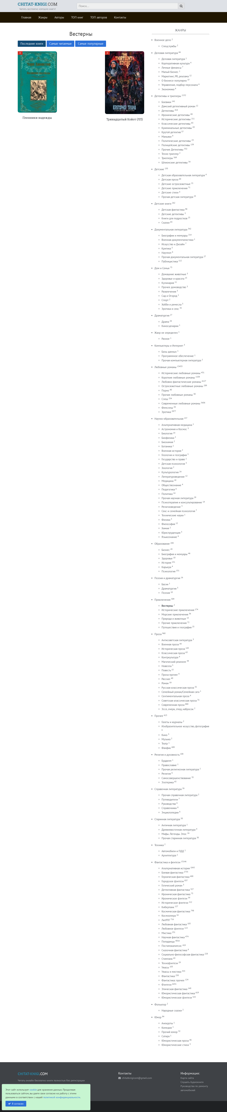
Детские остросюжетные (176, 184)
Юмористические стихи (175, 1045)
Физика (166, 519)
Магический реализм (174, 661)
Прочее (158, 716)
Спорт (165, 300)
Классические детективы (176, 123)
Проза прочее (170, 674)
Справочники (169, 808)
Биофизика (168, 438)
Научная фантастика (173, 937)
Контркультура (170, 657)
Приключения (162, 599)
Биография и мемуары (174, 554)
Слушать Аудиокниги (192, 1082)
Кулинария (168, 283)
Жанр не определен (166, 332)
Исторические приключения (178, 610)
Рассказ (166, 679)
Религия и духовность (166, 754)
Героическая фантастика (175, 877)
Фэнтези (166, 984)
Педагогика (168, 489)
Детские (159, 169)
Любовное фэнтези (173, 928)
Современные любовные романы (181, 403)
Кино (164, 735)
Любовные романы (165, 367)
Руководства (169, 803)
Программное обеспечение (178, 356)
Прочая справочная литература (179, 795)
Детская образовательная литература (183, 175)
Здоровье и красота (173, 278)
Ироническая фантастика (176, 894)
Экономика (168, 89)
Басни (165, 584)
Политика (167, 494)
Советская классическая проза (179, 700)
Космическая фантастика (176, 911)
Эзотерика (168, 782)
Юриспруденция (171, 532)
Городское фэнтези (173, 881)
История (166, 562)
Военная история (171, 450)
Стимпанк (167, 958)
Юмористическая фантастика (178, 993)
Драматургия (161, 315)
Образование (162, 543)
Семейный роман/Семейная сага (180, 692)
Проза (158, 634)
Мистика (166, 933)
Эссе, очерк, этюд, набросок (177, 709)
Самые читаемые (60, 44)
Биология (167, 433)
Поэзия (166, 592)
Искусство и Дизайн (173, 244)
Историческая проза (173, 648)
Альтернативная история (176, 868)
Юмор (157, 1017)
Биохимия (167, 442)
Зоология (167, 468)
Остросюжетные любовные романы (182, 386)
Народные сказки (172, 1010)
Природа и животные (174, 618)
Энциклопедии (170, 812)
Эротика (166, 412)
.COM (37, 4)
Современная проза (173, 705)
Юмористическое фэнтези (177, 997)
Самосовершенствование (176, 778)
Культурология (170, 472)
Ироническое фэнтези (174, 898)
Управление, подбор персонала (180, 85)
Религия (166, 773)
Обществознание (171, 485)
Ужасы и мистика (171, 971)
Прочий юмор (170, 1032)
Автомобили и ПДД (173, 851)
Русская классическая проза (178, 687)
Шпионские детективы (175, 162)
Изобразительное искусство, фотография (185, 726)
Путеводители (170, 799)
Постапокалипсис (172, 945)
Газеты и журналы (172, 722)
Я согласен (18, 1103)
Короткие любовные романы (178, 377)
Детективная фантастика (176, 889)
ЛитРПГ (166, 920)
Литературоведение (173, 476)
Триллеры (167, 158)
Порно (165, 390)
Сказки (166, 222)
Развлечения (169, 291)
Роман (165, 683)
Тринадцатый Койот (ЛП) (124, 119)
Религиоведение (171, 506)
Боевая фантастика (172, 872)
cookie (33, 1089)
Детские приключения (174, 188)
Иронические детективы (176, 115)
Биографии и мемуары (175, 235)
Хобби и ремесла (171, 304)
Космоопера (169, 915)
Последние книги (31, 44)
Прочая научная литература (177, 498)
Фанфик (166, 748)
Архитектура (169, 855)
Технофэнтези (170, 963)
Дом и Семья (161, 268)
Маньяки (166, 136)
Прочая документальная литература (182, 257)
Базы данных (169, 351)
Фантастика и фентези (167, 862)
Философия (168, 524)
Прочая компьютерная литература (181, 360)
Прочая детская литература (177, 197)
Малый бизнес (170, 72)
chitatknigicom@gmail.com (137, 1078)
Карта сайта (187, 1078)
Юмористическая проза (175, 1040)
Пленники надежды (37, 117)
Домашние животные (174, 274)
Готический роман (172, 885)
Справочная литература (168, 789)
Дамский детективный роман (178, 106)
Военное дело (162, 40)
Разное (166, 338)
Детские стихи (170, 192)
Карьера (166, 567)
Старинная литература (167, 819)
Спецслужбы (169, 46)
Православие (169, 765)
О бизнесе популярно (174, 80)
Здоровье (167, 558)
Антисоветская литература (177, 640)
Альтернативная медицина (177, 425)
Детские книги (162, 203)
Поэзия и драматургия (167, 578)
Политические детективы (176, 141)
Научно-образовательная (168, 418)
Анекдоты (167, 1023)
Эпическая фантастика (174, 989)
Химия (165, 528)
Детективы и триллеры (167, 96)
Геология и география (174, 455)
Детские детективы (173, 214)
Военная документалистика (177, 239)
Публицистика (170, 261)
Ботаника (167, 446)
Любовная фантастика (174, 924)
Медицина (167, 481)
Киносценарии (170, 326)
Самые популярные (90, 44)
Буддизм (166, 760)
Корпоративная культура (176, 63)
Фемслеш (167, 407)
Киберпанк (168, 907)
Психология (168, 571)
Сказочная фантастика (174, 950)
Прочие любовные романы (177, 394)
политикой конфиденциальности (61, 1097)
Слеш (165, 399)
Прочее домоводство (174, 287)
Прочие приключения (174, 623)
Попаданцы (168, 941)
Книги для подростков (174, 218)
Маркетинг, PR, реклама (175, 76)
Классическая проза (173, 653)
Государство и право (173, 459)
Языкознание (169, 537)
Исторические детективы (176, 119)
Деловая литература (166, 53)
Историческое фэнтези (175, 902)
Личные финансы (171, 67)
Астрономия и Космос (174, 429)
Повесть (166, 670)
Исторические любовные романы (181, 373)
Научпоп (166, 252)
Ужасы (165, 967)
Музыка (166, 739)
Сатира (166, 1036)
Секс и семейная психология (178, 511)
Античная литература (174, 825)
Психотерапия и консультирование (182, 502)
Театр (165, 743)
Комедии (167, 1027)
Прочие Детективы (172, 149)
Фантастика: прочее (173, 980)
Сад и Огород (169, 296)
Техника (159, 845)
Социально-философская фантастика (183, 954)
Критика (166, 248)
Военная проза (170, 644)
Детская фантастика (173, 209)
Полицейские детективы (176, 145)
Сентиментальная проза (175, 696)
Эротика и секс (170, 308)
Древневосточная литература (178, 829)
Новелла (166, 666)
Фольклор (160, 1004)
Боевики (166, 102)
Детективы (168, 110)
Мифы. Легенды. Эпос (174, 834)
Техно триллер (170, 153)
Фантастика (168, 976)
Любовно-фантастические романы (181, 381)
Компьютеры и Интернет (168, 345)
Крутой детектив (171, 132)
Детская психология (173, 463)
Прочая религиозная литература (180, 769)
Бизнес (166, 550)
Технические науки (173, 515)
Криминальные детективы (177, 128)
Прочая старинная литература (179, 838)
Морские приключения (175, 614)
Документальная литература (170, 229)
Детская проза (170, 179)
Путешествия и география (177, 627)
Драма (165, 321)
